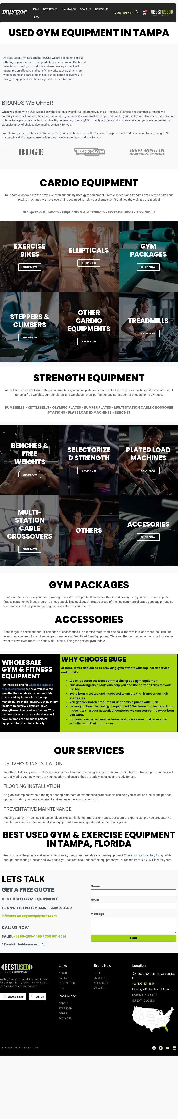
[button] (5, 152)
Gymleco (100, 978)
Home (35, 9)
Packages (65, 978)
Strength (65, 1008)
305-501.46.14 (146, 983)
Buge (97, 973)
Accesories (101, 983)
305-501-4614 (124, 12)
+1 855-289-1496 (27, 936)
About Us (85, 9)
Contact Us (101, 9)
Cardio (63, 1003)
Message (97, 914)
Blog (36, 16)
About (63, 973)
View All (99, 988)
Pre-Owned (69, 9)
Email (95, 900)
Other (63, 1013)
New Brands (50, 9)
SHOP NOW (30, 337)
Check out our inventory (139, 855)
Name (95, 886)
